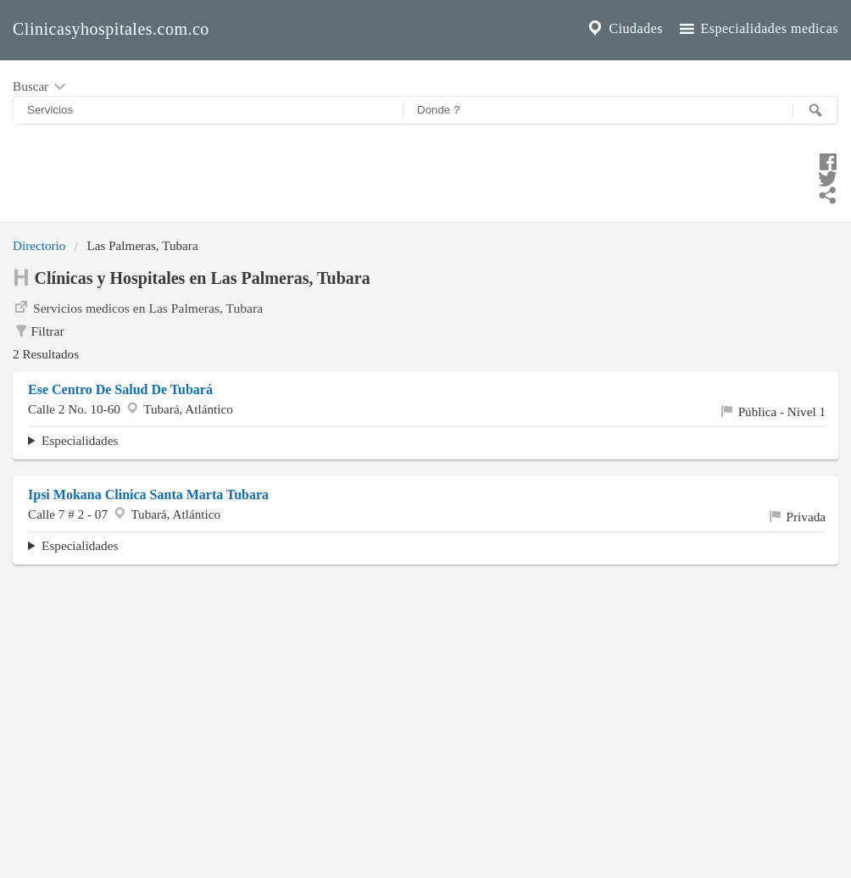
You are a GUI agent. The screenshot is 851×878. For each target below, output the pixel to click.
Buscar (41, 87)
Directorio (39, 245)
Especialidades (80, 440)
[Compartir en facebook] (425, 159)
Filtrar (38, 331)
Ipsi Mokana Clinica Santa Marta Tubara (148, 494)
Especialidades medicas (757, 28)
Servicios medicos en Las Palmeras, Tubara (138, 306)
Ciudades (624, 28)
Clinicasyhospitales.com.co (111, 28)
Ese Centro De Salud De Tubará (120, 389)
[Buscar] (815, 110)
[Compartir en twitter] (425, 176)
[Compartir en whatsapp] (425, 193)
